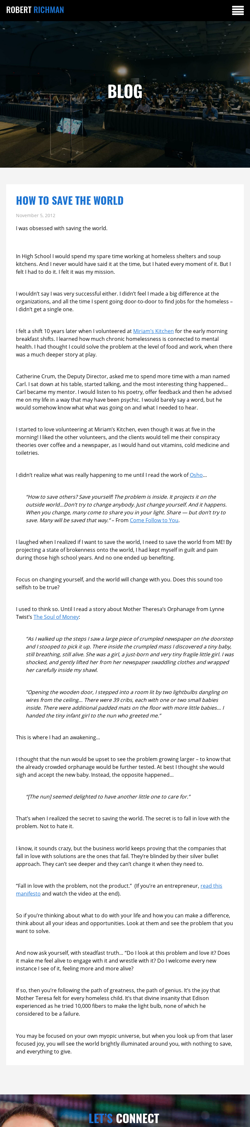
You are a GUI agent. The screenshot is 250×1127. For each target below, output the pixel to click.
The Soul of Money (56, 616)
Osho (196, 475)
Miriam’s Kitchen (153, 331)
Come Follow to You (154, 520)
